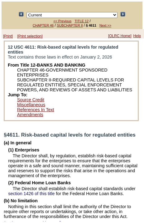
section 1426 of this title (31, 193)
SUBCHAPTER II (70, 25)
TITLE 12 (81, 21)
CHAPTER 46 (43, 25)
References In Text (35, 109)
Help (137, 36)
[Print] (8, 36)
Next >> (106, 25)
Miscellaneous (31, 104)
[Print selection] (30, 36)
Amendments (30, 114)
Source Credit (30, 99)
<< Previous (62, 21)
